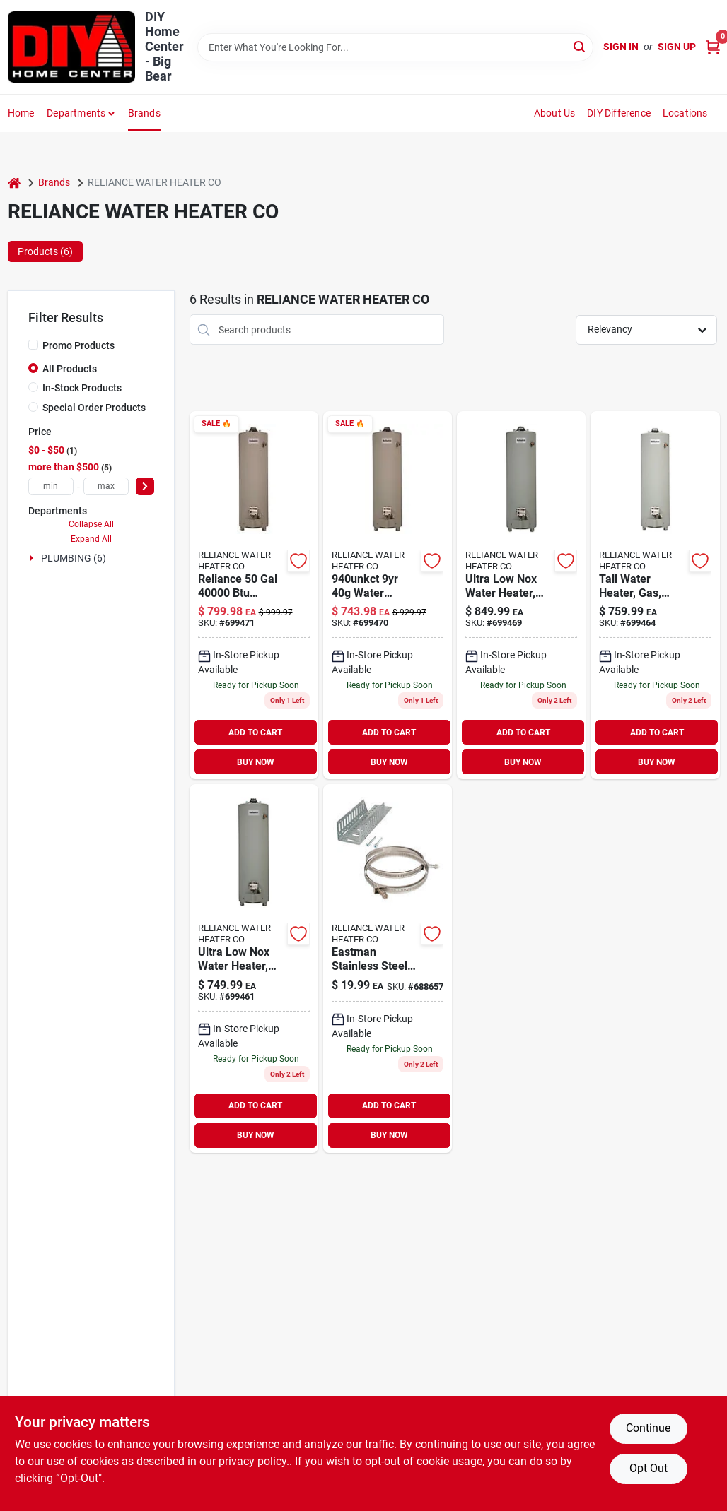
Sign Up (677, 46)
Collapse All (91, 524)
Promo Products (78, 345)
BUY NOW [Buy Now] (255, 762)
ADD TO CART (255, 732)
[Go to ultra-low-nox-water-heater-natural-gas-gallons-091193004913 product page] (254, 968)
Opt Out (648, 1468)
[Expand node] (33, 558)
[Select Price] (145, 486)
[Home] (14, 182)
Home (21, 113)
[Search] (580, 46)
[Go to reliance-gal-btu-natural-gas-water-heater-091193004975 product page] (254, 595)
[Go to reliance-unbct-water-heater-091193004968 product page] (521, 595)
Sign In (621, 46)
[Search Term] (395, 47)
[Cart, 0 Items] (713, 47)
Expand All (91, 539)
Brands (144, 113)
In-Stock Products (82, 387)
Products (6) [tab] (45, 251)
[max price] (106, 486)
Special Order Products (94, 407)
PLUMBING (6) (73, 558)
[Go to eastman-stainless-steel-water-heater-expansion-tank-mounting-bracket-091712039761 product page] (387, 968)
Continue (648, 1428)
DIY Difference (619, 113)
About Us (555, 113)
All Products (69, 368)
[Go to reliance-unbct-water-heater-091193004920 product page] (655, 595)
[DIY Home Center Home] (71, 47)
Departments (76, 113)
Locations (685, 113)
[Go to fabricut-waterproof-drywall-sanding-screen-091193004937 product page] (387, 595)
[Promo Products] (33, 345)
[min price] (51, 486)
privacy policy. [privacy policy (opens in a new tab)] (254, 1461)
